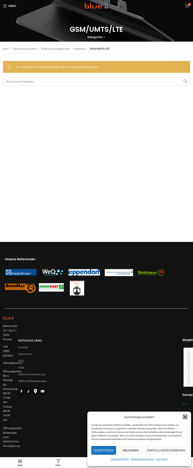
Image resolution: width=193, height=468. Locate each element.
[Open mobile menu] (9, 6)
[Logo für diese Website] (96, 5)
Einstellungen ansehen (166, 450)
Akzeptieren (104, 450)
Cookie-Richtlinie (120, 459)
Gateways (80, 48)
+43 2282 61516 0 (8, 351)
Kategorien (95, 37)
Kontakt (23, 347)
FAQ (21, 360)
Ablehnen (130, 450)
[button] (185, 417)
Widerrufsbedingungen (32, 381)
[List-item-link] (8, 363)
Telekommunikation (25, 48)
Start (6, 48)
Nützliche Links (30, 340)
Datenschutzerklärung (142, 459)
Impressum (162, 459)
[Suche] (96, 81)
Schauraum (10, 432)
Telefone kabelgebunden (56, 48)
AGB (21, 367)
